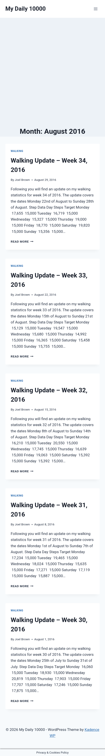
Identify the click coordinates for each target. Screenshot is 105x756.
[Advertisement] (52, 72)
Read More (22, 241)
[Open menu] (95, 8)
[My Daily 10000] (25, 8)
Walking (17, 151)
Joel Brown (22, 180)
